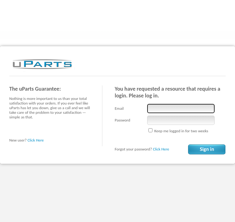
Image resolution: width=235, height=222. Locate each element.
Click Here (36, 140)
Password (122, 120)
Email (119, 108)
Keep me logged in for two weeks (181, 131)
